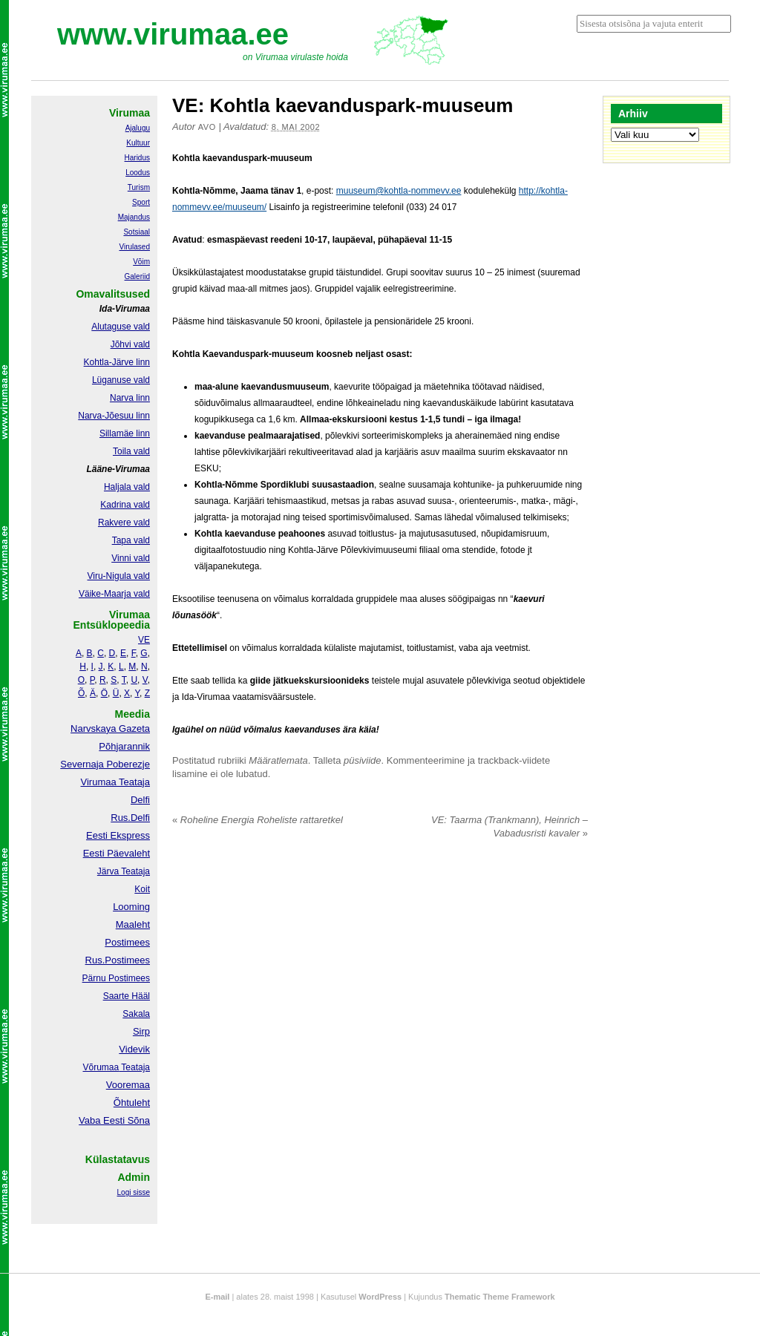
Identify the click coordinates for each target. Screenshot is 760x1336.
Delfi (140, 799)
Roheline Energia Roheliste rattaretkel (257, 819)
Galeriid (137, 276)
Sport (141, 202)
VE (144, 640)
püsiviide (362, 760)
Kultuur (138, 143)
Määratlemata (278, 760)
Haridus (137, 158)
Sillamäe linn (124, 433)
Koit (142, 889)
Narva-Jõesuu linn (114, 415)
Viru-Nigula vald (119, 576)
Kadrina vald (125, 505)
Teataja (134, 1067)
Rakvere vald (124, 522)
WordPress (380, 1296)
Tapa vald (131, 540)
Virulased (134, 247)
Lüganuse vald (121, 380)
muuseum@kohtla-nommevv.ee (399, 191)
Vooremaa (128, 1084)
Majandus (134, 217)
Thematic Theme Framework (500, 1296)
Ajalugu (137, 128)
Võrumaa (100, 1067)
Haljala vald (127, 487)
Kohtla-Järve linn (117, 362)
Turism (139, 187)
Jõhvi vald (130, 344)
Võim (141, 262)
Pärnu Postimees (116, 978)
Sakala (136, 1014)
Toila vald (131, 451)
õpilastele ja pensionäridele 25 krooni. (399, 321)
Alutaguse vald (120, 326)
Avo (207, 126)
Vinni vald (130, 558)
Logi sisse (133, 1192)
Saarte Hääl (126, 996)
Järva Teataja (123, 871)
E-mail (217, 1296)
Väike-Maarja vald (114, 594)
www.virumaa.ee (173, 34)
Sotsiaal (136, 232)
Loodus (137, 172)
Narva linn (130, 398)
